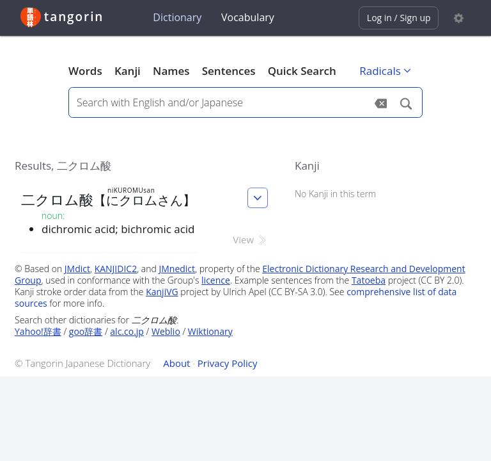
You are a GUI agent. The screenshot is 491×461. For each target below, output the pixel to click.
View (250, 239)
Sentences (229, 70)
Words (85, 70)
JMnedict (177, 269)
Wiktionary (210, 331)
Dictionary (177, 17)
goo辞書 (85, 331)
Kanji (127, 70)
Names (171, 70)
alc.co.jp (127, 331)
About (176, 363)
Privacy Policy (228, 363)
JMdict (77, 269)
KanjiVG (162, 292)
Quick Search (302, 70)
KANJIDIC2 (116, 269)
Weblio (166, 331)
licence (215, 280)
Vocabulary (247, 17)
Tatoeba (369, 280)
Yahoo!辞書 (38, 331)
